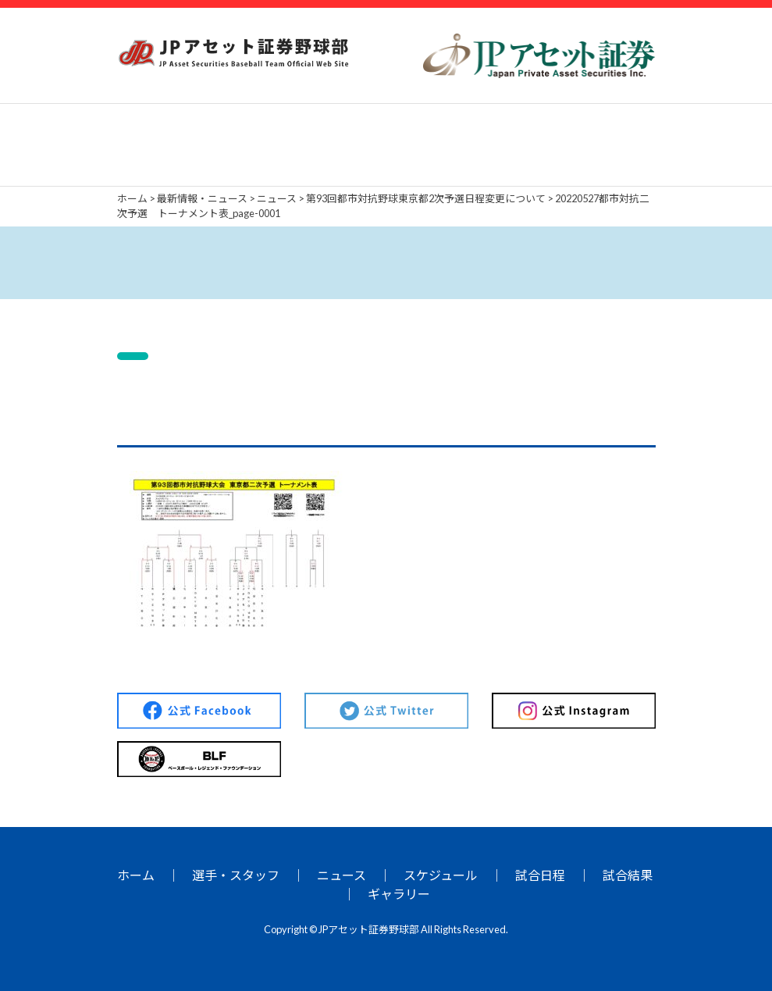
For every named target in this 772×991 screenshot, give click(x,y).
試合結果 (628, 875)
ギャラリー (399, 893)
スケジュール (441, 875)
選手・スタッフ (235, 875)
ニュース (341, 875)
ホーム (136, 875)
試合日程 (540, 875)
